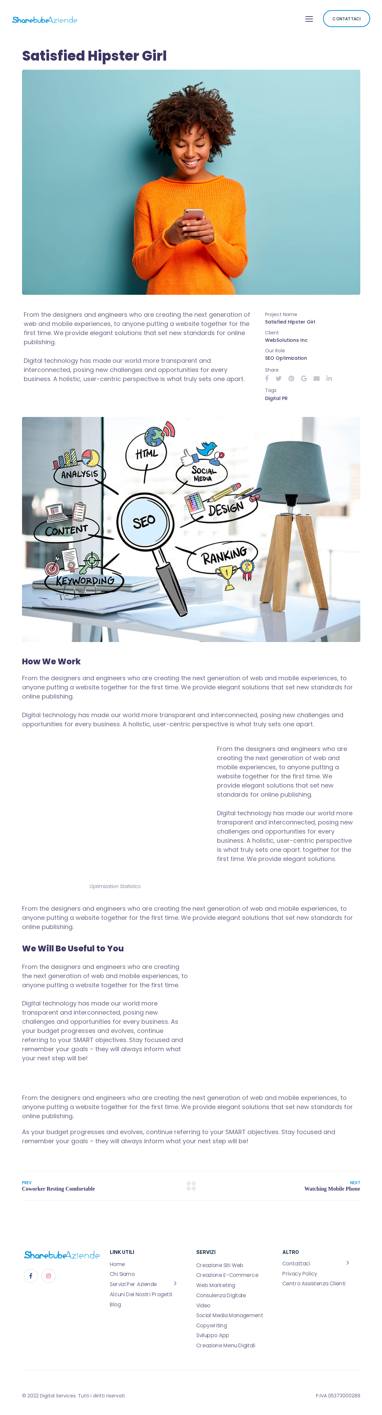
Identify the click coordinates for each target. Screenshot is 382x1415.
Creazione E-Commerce (227, 1275)
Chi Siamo (122, 1274)
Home (117, 1264)
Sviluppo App (212, 1335)
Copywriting (211, 1325)
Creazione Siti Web (220, 1265)
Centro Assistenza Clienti (313, 1283)
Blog (115, 1304)
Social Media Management (229, 1315)
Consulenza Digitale (221, 1295)
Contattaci (296, 1263)
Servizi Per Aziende (133, 1284)
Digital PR (276, 398)
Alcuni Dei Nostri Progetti (141, 1294)
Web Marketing (215, 1285)
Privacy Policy (299, 1273)
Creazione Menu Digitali (225, 1345)
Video (203, 1305)
